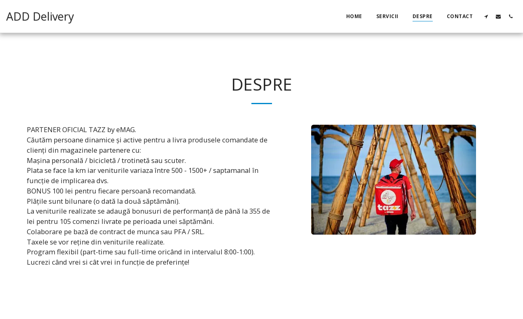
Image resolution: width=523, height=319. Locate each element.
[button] (486, 16)
